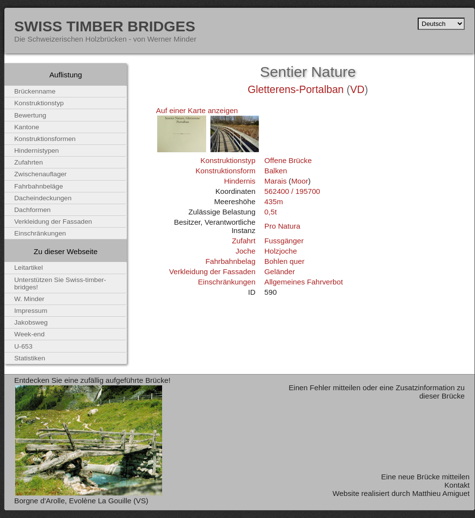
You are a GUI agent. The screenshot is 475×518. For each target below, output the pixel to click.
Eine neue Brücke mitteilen (425, 476)
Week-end (29, 334)
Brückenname (34, 91)
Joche (246, 251)
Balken (275, 170)
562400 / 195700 (292, 191)
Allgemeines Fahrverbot (303, 282)
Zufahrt (243, 240)
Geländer (279, 271)
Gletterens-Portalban (296, 89)
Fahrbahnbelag (230, 261)
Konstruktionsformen (44, 138)
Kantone (26, 127)
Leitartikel (28, 267)
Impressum (31, 310)
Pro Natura (282, 226)
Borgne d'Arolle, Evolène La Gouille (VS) (81, 500)
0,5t (270, 212)
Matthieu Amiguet (441, 493)
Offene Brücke (288, 160)
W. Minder (29, 299)
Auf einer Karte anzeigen (197, 110)
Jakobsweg (31, 322)
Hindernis (239, 181)
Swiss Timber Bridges (104, 26)
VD (357, 89)
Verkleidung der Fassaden (212, 271)
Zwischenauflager (40, 174)
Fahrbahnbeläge (38, 186)
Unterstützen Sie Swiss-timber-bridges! (60, 283)
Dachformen (32, 209)
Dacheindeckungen (42, 198)
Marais (275, 181)
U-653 (23, 346)
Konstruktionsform (225, 170)
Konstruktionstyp (227, 160)
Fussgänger (284, 240)
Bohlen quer (284, 261)
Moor (300, 181)
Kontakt (457, 485)
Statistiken (29, 358)
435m (273, 201)
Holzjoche (280, 251)
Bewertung (30, 115)
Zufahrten (28, 162)
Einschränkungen (226, 282)
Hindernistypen (36, 150)
